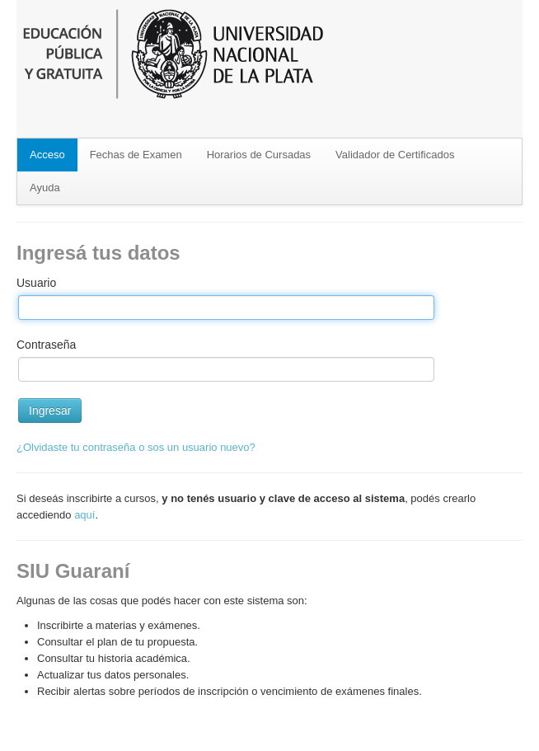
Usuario (36, 282)
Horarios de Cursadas (259, 154)
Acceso (47, 154)
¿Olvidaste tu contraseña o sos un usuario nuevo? (135, 447)
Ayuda (45, 187)
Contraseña (46, 344)
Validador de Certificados (394, 154)
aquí (84, 515)
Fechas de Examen (136, 154)
